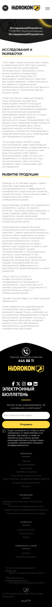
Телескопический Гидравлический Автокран (26, 510)
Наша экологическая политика (26, 476)
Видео (26, 537)
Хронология (26, 468)
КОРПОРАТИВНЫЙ (26, 465)
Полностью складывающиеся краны (26, 506)
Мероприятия (26, 534)
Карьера (26, 486)
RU (5, 8)
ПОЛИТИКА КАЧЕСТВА (26, 472)
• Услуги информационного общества (20, 569)
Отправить (26, 424)
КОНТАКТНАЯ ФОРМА (26, 557)
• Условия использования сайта (26, 583)
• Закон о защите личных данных (26, 573)
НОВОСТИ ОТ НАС (26, 530)
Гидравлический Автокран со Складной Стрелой (22, 503)
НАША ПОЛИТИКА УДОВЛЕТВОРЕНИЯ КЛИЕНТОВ (26, 479)
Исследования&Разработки (26, 483)
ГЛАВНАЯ (26, 461)
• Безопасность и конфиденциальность (17, 579)
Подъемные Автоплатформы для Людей (26, 513)
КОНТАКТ (26, 554)
